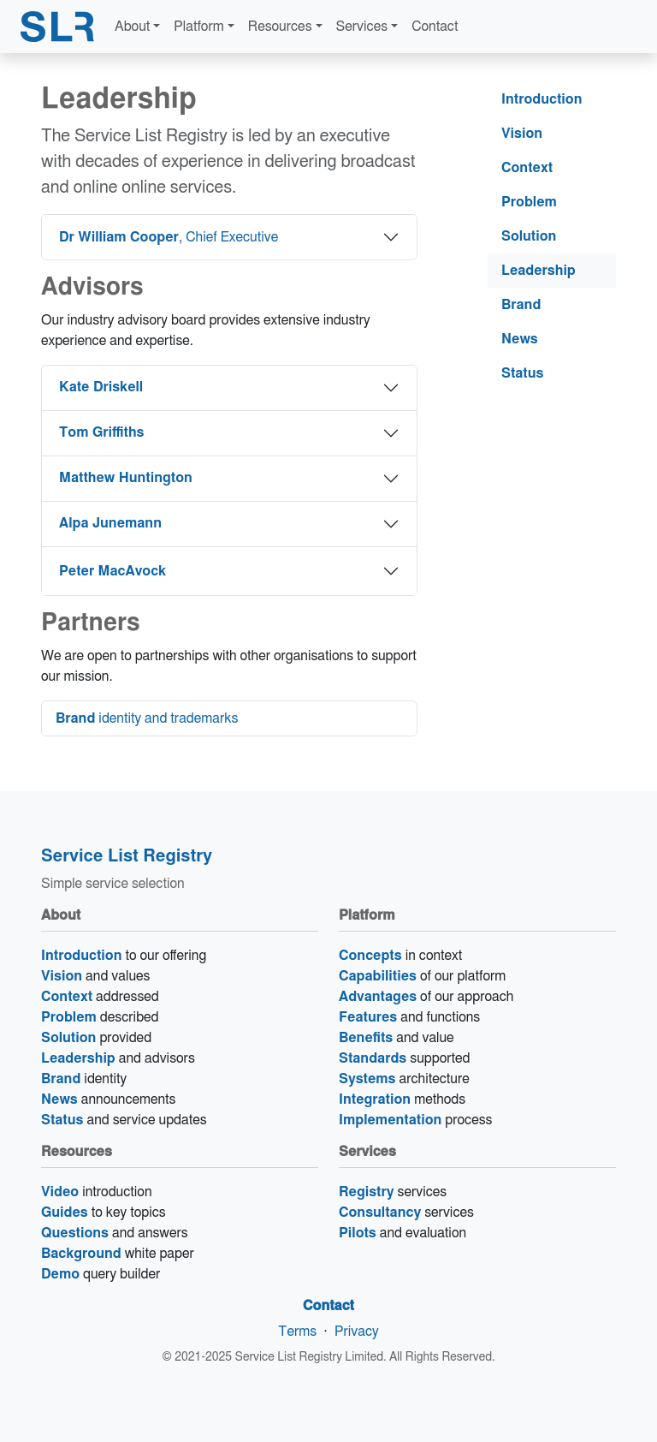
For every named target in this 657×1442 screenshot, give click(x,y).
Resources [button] (280, 26)
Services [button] (362, 26)
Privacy (356, 1331)
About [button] (132, 26)
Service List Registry (126, 856)
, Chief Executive (168, 237)
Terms (297, 1331)
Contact (434, 26)
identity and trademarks (147, 718)
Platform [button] (198, 26)
